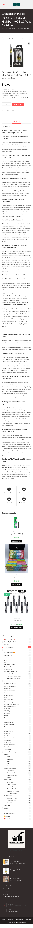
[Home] (2, 28)
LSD (5, 662)
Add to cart (18, 104)
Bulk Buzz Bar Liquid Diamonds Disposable (16, 577)
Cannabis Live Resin (12, 773)
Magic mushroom (11, 674)
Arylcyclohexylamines (9, 690)
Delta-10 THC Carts (12, 798)
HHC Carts (9, 802)
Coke (5, 697)
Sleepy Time (7, 805)
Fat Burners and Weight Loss (11, 704)
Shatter (9, 777)
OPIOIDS (6, 729)
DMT (5, 660)
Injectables (7, 713)
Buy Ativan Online (15, 861)
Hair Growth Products (10, 706)
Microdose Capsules (9, 664)
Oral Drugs (7, 733)
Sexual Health (7, 740)
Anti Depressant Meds (10, 686)
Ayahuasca (7, 658)
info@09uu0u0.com (13, 911)
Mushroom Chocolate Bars (11, 667)
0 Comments (22, 863)
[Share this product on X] (9, 491)
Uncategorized (7, 810)
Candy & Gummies (11, 784)
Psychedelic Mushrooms (10, 671)
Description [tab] (16, 121)
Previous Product (9, 38)
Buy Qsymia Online (15, 870)
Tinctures (6, 808)
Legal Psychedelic (8, 655)
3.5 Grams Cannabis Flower (14, 757)
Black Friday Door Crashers (11, 642)
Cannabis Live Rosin (12, 775)
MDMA (6, 720)
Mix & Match (7, 681)
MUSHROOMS (8, 669)
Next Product (25, 38)
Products (7, 894)
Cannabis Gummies (12, 789)
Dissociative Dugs (8, 702)
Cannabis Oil (10, 759)
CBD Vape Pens (8, 795)
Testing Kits (7, 747)
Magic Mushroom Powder (13, 678)
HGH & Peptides (8, 711)
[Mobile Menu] (30, 4)
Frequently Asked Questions (12, 896)
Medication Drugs (8, 722)
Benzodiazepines (8, 693)
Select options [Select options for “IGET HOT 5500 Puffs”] (16, 627)
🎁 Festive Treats (8, 819)
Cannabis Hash (11, 770)
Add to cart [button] (16, 541)
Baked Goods (10, 782)
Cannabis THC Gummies (13, 791)
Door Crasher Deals (9, 650)
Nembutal (6, 726)
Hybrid (8, 761)
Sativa (8, 766)
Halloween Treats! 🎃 (9, 652)
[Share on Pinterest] (9, 500)
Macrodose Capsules (9, 717)
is (18, 474)
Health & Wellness (9, 708)
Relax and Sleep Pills (9, 738)
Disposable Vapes (12, 111)
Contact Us (7, 891)
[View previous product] (3, 39)
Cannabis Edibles (8, 779)
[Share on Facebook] (24, 491)
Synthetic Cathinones (9, 744)
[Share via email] (23, 500)
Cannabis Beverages (12, 786)
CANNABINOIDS (8, 695)
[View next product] (30, 39)
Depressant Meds (8, 699)
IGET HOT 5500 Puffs (16, 620)
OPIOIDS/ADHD (8, 731)
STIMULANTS (7, 742)
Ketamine (6, 715)
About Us (4, 919)
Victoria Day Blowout (9, 813)
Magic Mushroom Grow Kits (14, 676)
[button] (29, 43)
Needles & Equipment (9, 724)
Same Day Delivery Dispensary (11, 752)
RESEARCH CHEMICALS (10, 683)
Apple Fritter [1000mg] (16, 534)
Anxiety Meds (7, 688)
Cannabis (6, 754)
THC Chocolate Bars (12, 793)
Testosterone (7, 749)
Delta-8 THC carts (11, 800)
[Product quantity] (6, 104)
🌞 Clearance (7, 816)
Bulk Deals (6, 644)
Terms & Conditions (18, 919)
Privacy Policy (28, 919)
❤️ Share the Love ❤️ (9, 639)
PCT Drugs (7, 735)
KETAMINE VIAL (15, 878)
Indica (8, 763)
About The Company (10, 889)
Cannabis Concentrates (10, 768)
